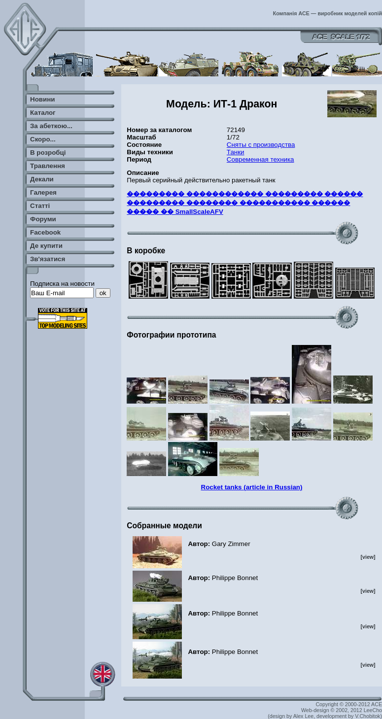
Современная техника (260, 159)
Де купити (46, 245)
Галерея (43, 192)
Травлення (47, 166)
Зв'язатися (47, 259)
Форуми (43, 219)
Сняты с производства (261, 144)
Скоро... (43, 139)
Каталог (43, 112)
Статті (40, 205)
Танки (235, 152)
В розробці (48, 152)
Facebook (45, 232)
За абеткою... (51, 126)
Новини (42, 99)
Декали (42, 179)
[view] (367, 557)
